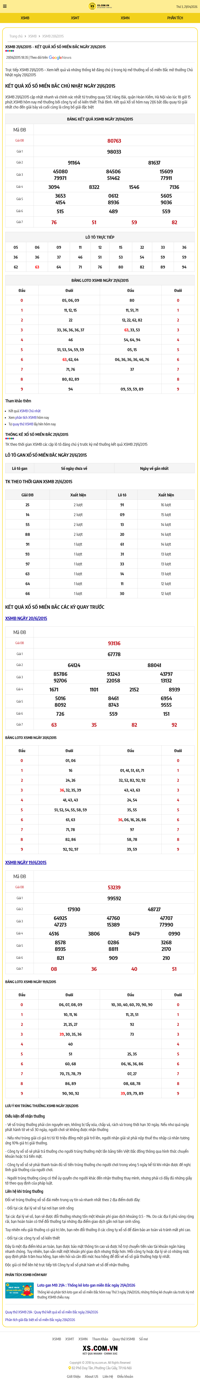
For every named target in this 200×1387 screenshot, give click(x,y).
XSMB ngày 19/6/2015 (25, 862)
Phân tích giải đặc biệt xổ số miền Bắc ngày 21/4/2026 (40, 1320)
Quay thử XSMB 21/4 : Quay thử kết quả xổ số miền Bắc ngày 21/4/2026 (51, 1312)
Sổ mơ (143, 1339)
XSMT (75, 18)
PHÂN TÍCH (175, 18)
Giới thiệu (73, 1376)
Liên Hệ (108, 1376)
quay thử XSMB (23, 424)
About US (91, 1376)
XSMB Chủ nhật (30, 411)
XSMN (125, 18)
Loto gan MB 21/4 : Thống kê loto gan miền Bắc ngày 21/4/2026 (86, 1285)
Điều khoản (125, 1376)
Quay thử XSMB (123, 1339)
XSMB (25, 18)
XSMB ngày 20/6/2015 (26, 618)
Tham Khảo (100, 1339)
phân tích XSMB (26, 417)
